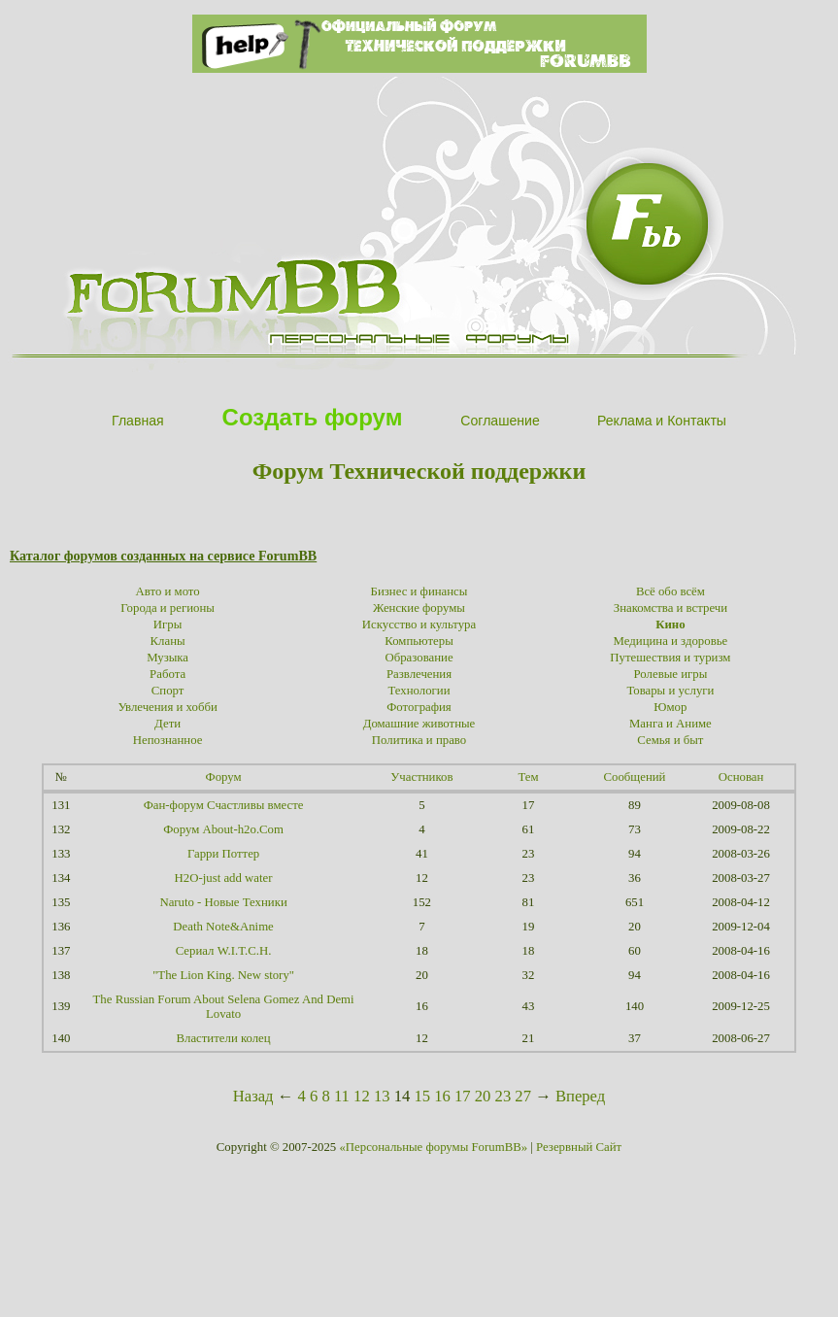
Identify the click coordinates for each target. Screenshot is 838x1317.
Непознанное (168, 740)
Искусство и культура (419, 624)
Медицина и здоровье (671, 641)
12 (361, 1096)
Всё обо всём (670, 591)
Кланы (168, 641)
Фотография (419, 707)
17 (462, 1096)
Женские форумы (419, 608)
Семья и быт (670, 740)
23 (503, 1096)
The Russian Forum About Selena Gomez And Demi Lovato (223, 1007)
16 (442, 1096)
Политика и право (419, 740)
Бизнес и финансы (419, 591)
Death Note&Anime (223, 926)
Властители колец (224, 1038)
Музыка (167, 657)
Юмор (670, 707)
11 (342, 1096)
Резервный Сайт (578, 1147)
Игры (168, 624)
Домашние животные (419, 723)
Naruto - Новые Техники (222, 902)
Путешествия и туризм (670, 657)
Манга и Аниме (670, 723)
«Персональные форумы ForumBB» (433, 1147)
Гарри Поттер (223, 854)
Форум (224, 777)
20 (483, 1096)
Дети (167, 723)
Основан (741, 777)
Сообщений (635, 777)
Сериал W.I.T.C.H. (224, 951)
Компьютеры (419, 641)
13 (382, 1096)
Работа (167, 674)
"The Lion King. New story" (223, 975)
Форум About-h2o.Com (223, 829)
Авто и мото (168, 591)
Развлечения (419, 674)
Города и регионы (167, 608)
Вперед (580, 1096)
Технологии (418, 690)
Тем (528, 777)
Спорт (167, 690)
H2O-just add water (224, 878)
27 (523, 1096)
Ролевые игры (671, 674)
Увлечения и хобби (167, 707)
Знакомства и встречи (670, 608)
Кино (670, 624)
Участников (421, 777)
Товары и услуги (670, 690)
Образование (419, 657)
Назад (253, 1096)
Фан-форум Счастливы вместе (224, 805)
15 (422, 1096)
